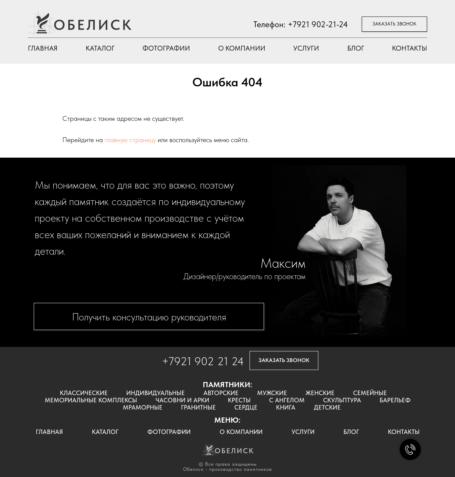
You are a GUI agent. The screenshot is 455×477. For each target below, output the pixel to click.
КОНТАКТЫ (409, 48)
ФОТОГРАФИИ (166, 48)
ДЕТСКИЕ (327, 407)
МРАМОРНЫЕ (142, 407)
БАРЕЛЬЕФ (395, 400)
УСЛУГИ (306, 48)
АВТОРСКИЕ (221, 392)
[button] (394, 24)
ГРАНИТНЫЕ (198, 407)
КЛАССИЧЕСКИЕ (84, 392)
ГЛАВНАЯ (42, 48)
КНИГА (285, 407)
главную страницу (130, 140)
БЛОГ (355, 48)
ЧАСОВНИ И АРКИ (182, 400)
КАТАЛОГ (100, 48)
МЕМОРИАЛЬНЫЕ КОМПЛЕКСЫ (91, 400)
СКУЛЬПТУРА (342, 400)
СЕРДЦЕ (245, 407)
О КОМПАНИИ (241, 48)
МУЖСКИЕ (272, 392)
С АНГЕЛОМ (287, 400)
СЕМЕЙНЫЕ (370, 392)
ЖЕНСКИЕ (320, 392)
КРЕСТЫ (239, 400)
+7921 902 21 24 (203, 361)
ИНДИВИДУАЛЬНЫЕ (155, 392)
